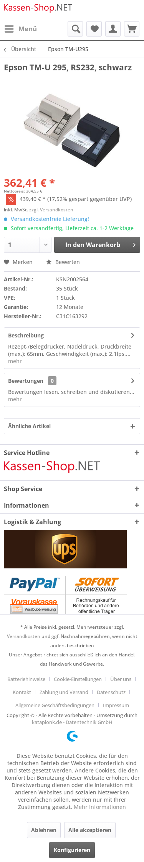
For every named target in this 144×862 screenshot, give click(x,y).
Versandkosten (23, 636)
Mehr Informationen (100, 807)
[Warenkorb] (131, 29)
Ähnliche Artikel (29, 426)
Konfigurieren (72, 850)
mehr (15, 361)
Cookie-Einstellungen (78, 679)
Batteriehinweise (26, 679)
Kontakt (22, 692)
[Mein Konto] (113, 29)
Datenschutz (111, 692)
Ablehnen (43, 830)
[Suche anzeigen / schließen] (75, 29)
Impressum (116, 705)
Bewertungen (25, 380)
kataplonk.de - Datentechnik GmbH (72, 722)
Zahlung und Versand (64, 692)
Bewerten (63, 262)
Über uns (120, 679)
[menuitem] (20, 29)
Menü (21, 28)
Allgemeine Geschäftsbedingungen (54, 705)
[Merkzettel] (94, 29)
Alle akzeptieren (89, 830)
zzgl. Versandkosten (51, 209)
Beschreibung (26, 335)
